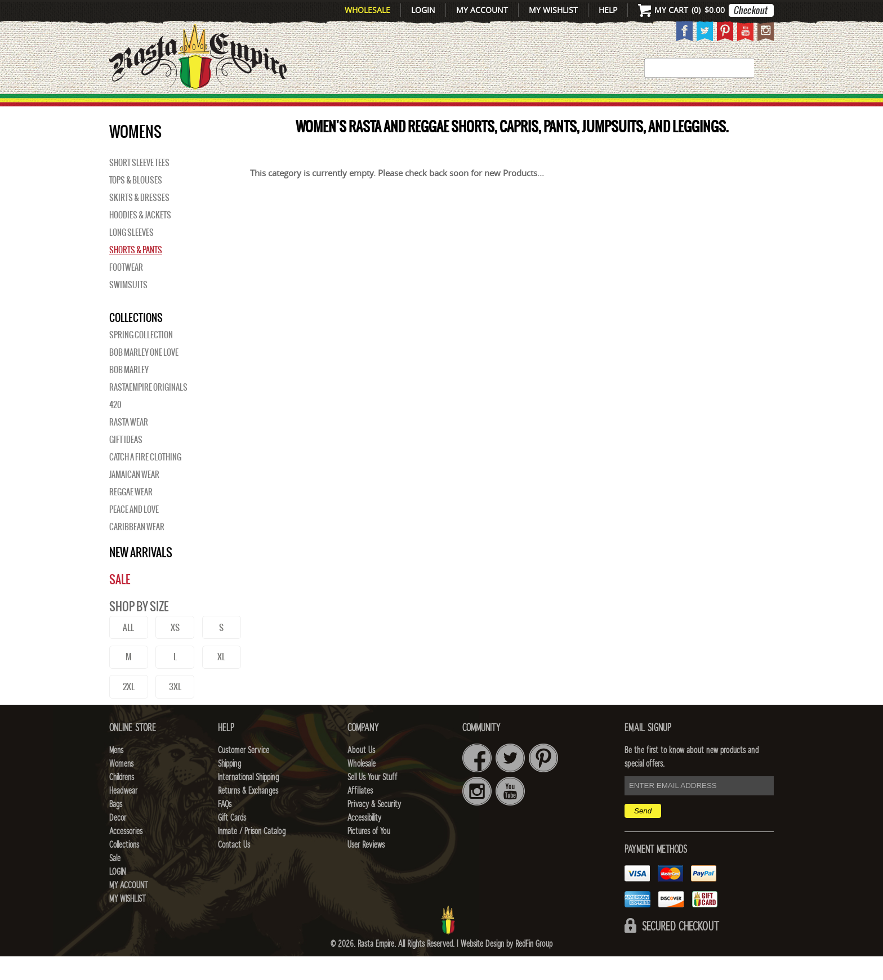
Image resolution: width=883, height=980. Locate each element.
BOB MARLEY (129, 393)
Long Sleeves (131, 256)
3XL (175, 710)
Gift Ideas (125, 463)
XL (221, 680)
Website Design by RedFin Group (506, 967)
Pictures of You (368, 855)
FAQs (224, 828)
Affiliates (360, 814)
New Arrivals (157, 107)
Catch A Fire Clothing (145, 481)
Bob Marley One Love (144, 376)
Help (608, 10)
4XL (221, 710)
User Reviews (366, 868)
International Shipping (248, 801)
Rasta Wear (128, 446)
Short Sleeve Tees (139, 186)
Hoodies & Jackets (140, 238)
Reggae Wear (131, 515)
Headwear (123, 814)
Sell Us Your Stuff (372, 801)
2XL (129, 710)
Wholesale (367, 10)
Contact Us (234, 868)
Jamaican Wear (134, 498)
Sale (758, 107)
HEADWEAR (431, 107)
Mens (230, 107)
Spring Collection (141, 358)
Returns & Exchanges (248, 814)
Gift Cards (232, 841)
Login (423, 10)
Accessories (609, 107)
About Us (361, 773)
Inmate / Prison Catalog (252, 855)
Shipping (229, 787)
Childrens (121, 801)
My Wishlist (553, 10)
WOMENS (282, 107)
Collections (700, 107)
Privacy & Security (374, 828)
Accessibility (364, 841)
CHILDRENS (353, 107)
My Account (482, 10)
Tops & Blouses (135, 204)
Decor (538, 107)
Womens (121, 787)
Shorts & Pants (135, 273)
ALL (128, 651)
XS (175, 651)
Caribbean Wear (136, 550)
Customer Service (243, 773)
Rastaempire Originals (148, 411)
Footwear (126, 291)
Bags (492, 107)
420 (115, 428)
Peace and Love (134, 533)
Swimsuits (128, 308)
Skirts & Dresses (139, 221)
